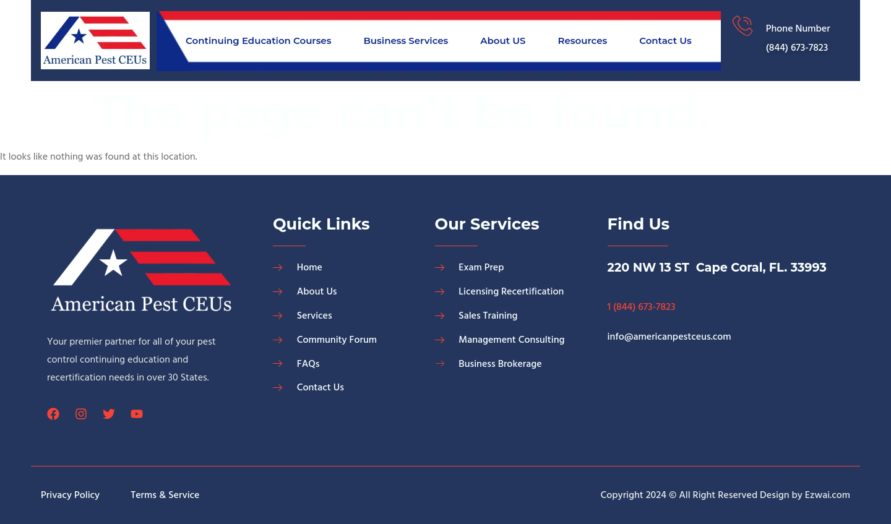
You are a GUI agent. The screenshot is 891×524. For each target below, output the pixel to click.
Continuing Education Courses (258, 40)
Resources (582, 40)
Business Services (405, 40)
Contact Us (665, 40)
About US (502, 40)
